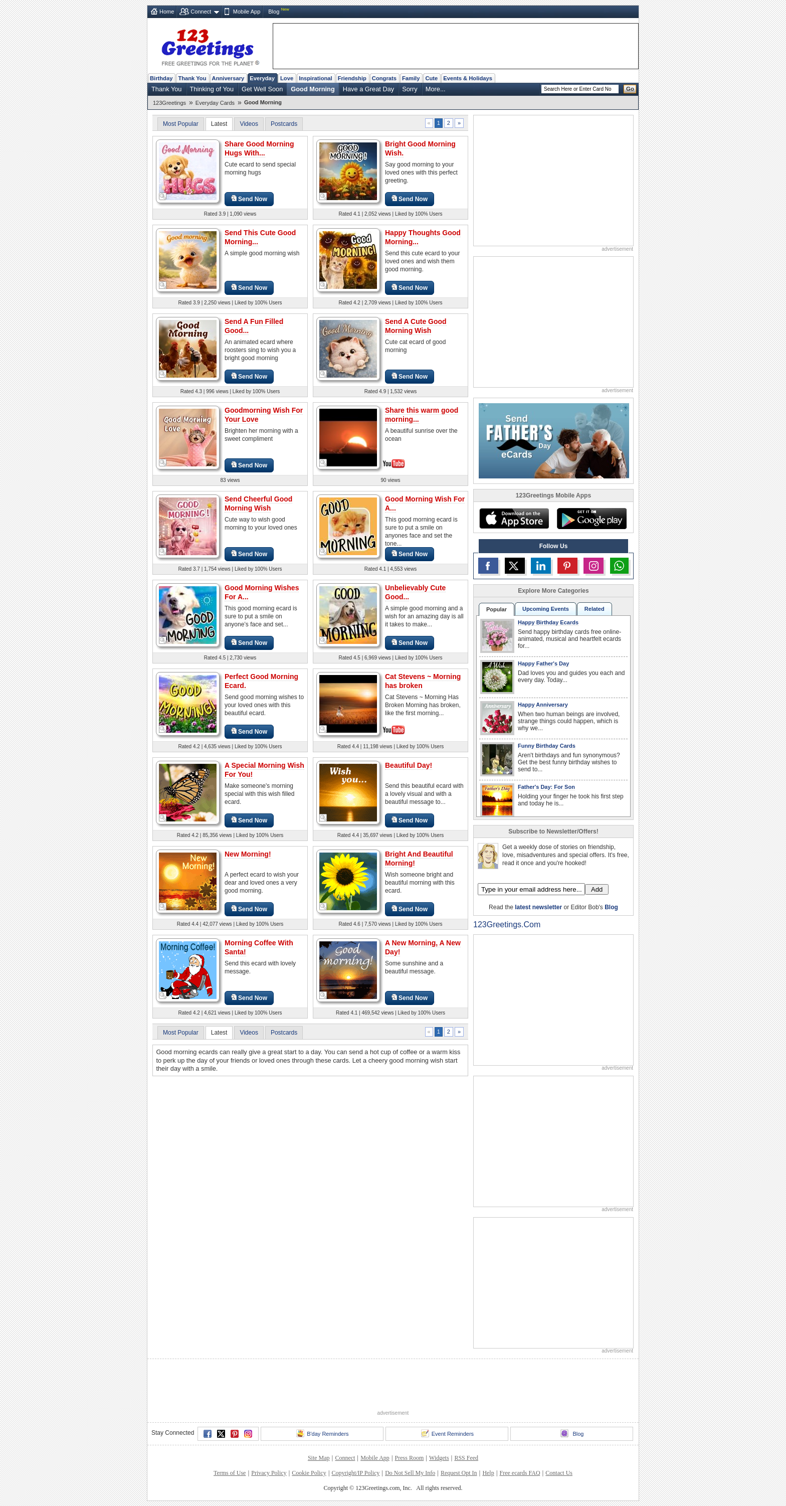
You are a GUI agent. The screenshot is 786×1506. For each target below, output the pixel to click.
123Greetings (169, 103)
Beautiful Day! (408, 765)
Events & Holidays (467, 78)
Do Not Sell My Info (410, 1472)
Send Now (249, 199)
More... (436, 89)
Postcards (284, 123)
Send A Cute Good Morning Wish (416, 325)
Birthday (161, 78)
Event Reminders (447, 1433)
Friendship (352, 78)
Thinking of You (212, 89)
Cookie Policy (309, 1472)
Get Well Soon (262, 89)
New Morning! (248, 854)
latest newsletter (538, 907)
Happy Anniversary (543, 705)
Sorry (410, 89)
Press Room (409, 1457)
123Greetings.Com (506, 924)
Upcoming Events (545, 609)
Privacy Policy (268, 1472)
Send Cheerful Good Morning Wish (258, 503)
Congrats (384, 78)
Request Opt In (459, 1472)
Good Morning (312, 89)
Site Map (319, 1457)
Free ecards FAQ (519, 1472)
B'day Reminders (322, 1433)
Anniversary (228, 78)
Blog (273, 12)
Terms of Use (230, 1472)
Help (488, 1472)
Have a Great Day (368, 89)
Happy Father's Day (543, 663)
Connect (200, 12)
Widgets (439, 1457)
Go (630, 89)
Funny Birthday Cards (546, 746)
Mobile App (246, 12)
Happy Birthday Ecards (548, 622)
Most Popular (181, 123)
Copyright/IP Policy (355, 1472)
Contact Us (558, 1472)
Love (286, 78)
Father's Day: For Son (546, 787)
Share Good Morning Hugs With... (259, 148)
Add (597, 889)
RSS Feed (466, 1457)
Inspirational (315, 78)
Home (166, 12)
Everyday (262, 78)
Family (411, 78)
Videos (249, 123)
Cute (431, 78)
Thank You (192, 78)
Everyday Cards (215, 103)
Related (594, 609)
